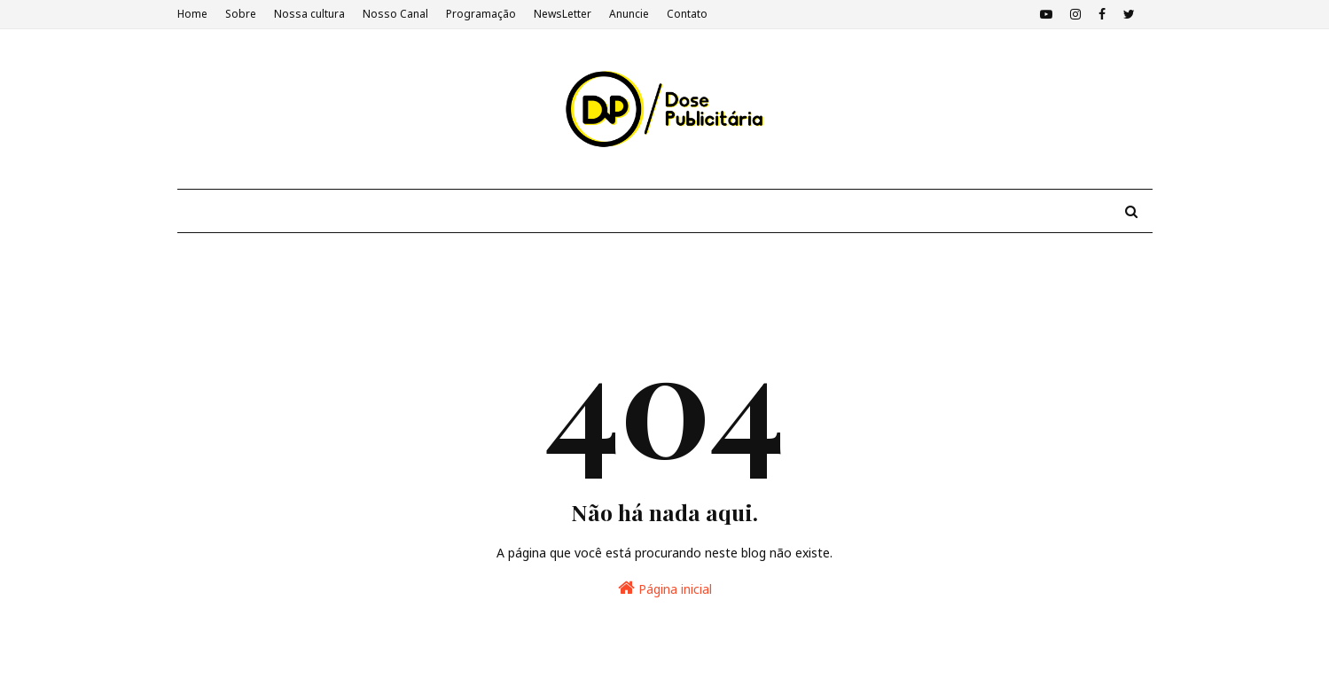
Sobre (240, 13)
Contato (687, 13)
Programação (481, 13)
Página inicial (665, 588)
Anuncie (629, 13)
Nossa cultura (309, 13)
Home (192, 13)
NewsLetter (562, 13)
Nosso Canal (395, 13)
